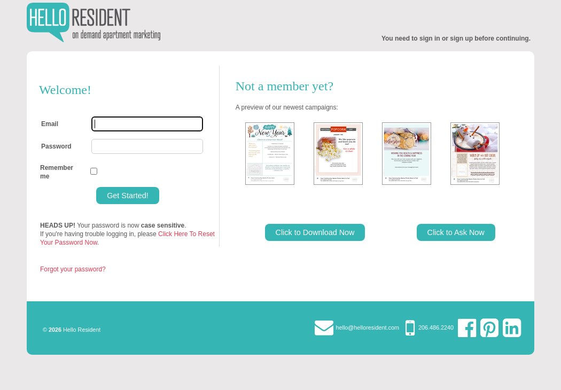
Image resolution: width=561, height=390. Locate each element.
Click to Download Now (315, 232)
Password (56, 146)
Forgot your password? (73, 269)
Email (49, 124)
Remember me (56, 172)
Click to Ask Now (456, 232)
